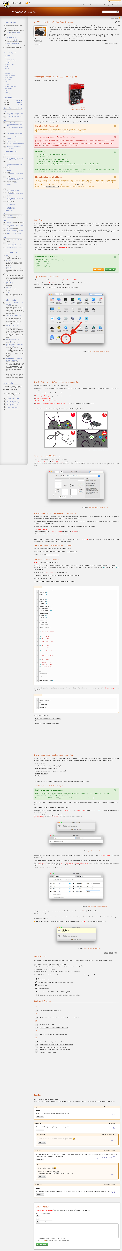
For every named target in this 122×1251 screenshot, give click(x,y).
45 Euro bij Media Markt (81, 115)
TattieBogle (45, 230)
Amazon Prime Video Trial (12, 406)
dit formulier (61, 1101)
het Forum (87, 1210)
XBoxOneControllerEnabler (52, 186)
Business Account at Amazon (13, 400)
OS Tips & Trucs (8, 77)
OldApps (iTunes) (9, 282)
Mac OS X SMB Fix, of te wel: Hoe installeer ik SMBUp (53, 1034)
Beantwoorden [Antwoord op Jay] (40, 1129)
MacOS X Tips (37, 44)
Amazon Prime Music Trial (12, 404)
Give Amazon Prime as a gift (13, 403)
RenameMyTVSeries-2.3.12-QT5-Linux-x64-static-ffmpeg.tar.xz (14, 359)
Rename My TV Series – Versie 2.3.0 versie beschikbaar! (14, 117)
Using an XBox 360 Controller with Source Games (48, 718)
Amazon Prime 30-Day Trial (13, 401)
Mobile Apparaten (9, 69)
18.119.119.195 (18, 100)
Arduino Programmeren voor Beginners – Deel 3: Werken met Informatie (15, 159)
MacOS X (36, 43)
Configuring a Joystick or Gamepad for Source (47, 723)
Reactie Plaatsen (42, 1244)
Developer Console (40, 720)
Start (82, 5)
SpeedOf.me (8, 287)
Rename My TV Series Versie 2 (13, 190)
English (115, 5)
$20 (64, 982)
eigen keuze (70, 982)
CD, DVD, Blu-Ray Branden (11, 60)
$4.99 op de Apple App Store (58, 807)
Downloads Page (9, 373)
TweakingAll (22, 3)
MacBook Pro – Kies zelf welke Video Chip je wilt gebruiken (55, 1049)
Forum (98, 5)
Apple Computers (38, 40)
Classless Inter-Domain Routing (13, 240)
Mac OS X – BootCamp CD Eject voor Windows (51, 1024)
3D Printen (7, 55)
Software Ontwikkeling (10, 86)
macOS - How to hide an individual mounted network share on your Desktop (15, 224)
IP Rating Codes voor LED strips (13, 142)
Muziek (6, 71)
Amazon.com (6, 388)
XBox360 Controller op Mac (24, 12)
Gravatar (105, 1246)
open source (44, 773)
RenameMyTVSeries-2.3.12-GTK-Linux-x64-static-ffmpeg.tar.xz (14, 345)
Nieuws (87, 5)
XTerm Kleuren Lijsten (11, 140)
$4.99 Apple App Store (57, 765)
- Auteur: (112, 1106)
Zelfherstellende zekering (12, 216)
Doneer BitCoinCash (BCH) (45, 994)
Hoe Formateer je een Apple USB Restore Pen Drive (53, 1041)
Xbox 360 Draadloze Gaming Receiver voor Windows (85, 117)
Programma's (8, 80)
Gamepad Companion (40, 770)
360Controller (80, 185)
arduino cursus (10, 222)
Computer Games (38, 41)
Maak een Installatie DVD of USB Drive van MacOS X (53, 1046)
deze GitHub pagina (64, 247)
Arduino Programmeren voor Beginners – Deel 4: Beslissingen (15, 199)
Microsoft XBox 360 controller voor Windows (53, 115)
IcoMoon (7, 274)
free (75, 122)
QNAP (6, 82)
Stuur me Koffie (98, 269)
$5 (58, 982)
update (87, 230)
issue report (44, 142)
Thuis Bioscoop (8, 88)
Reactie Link (107, 1106)
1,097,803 (19, 104)
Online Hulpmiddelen (10, 75)
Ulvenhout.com (9, 267)
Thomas (42, 145)
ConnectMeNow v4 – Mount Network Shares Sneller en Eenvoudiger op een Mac (14, 124)
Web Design (8, 93)
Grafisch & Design (9, 64)
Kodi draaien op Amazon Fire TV (87, 28)
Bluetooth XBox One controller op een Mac (96, 41)
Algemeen (7, 58)
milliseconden (10, 217)
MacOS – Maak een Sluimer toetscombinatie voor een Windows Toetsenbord (59, 1017)
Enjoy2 (37, 775)
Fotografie (7, 62)
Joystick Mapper (39, 765)
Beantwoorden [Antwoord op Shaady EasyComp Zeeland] (40, 1158)
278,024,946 (19, 102)
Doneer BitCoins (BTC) (44, 991)
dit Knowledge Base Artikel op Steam (60, 521)
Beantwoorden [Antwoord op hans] (40, 1116)
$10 (61, 982)
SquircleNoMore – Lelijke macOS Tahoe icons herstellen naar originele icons (15, 114)
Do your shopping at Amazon (13, 398)
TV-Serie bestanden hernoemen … (48, 1052)
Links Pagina (8, 293)
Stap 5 (57, 1171)
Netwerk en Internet (9, 73)
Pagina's (92, 5)
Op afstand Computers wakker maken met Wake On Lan (54, 1027)
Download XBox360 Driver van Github (97, 241)
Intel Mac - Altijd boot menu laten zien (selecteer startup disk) (15, 231)
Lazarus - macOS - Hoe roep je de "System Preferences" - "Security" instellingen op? (14, 244)
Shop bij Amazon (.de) (43, 978)
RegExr (7, 255)
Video (6, 91)
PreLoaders (8, 260)
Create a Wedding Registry (12, 407)
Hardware (7, 66)
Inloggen (107, 5)
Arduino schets (10, 228)
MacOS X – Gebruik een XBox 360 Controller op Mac (53, 22)
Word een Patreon (42, 985)
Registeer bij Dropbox (43, 988)
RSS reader (48, 1240)
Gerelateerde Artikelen (42, 1000)
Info (102, 5)
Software (7, 84)
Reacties (37, 1094)
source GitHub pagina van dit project (49, 250)
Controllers (38, 768)
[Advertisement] (77, 60)
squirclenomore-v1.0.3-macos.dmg (13, 315)
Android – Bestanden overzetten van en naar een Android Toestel (56, 1044)
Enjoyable (37, 773)
